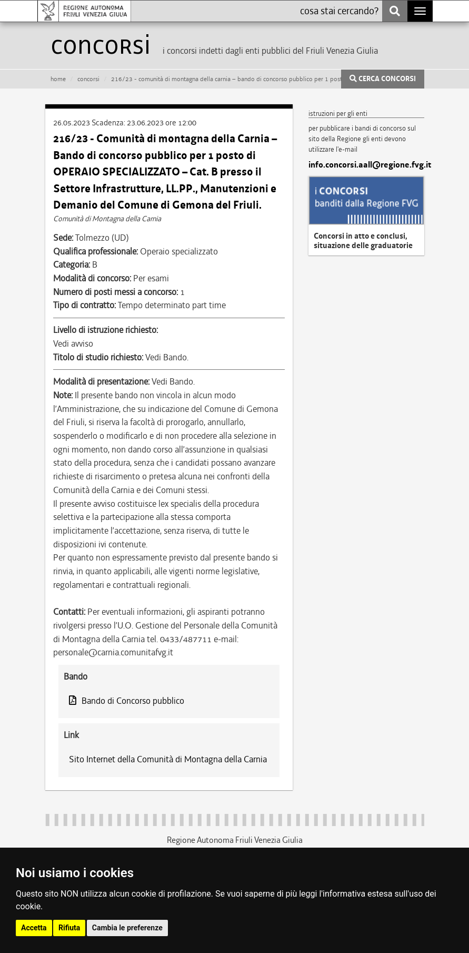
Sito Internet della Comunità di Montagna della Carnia (168, 759)
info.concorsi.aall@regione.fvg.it (366, 165)
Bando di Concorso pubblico (126, 700)
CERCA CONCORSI (383, 79)
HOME (58, 79)
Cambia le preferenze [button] (127, 927)
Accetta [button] (34, 927)
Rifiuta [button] (69, 927)
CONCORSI (88, 79)
